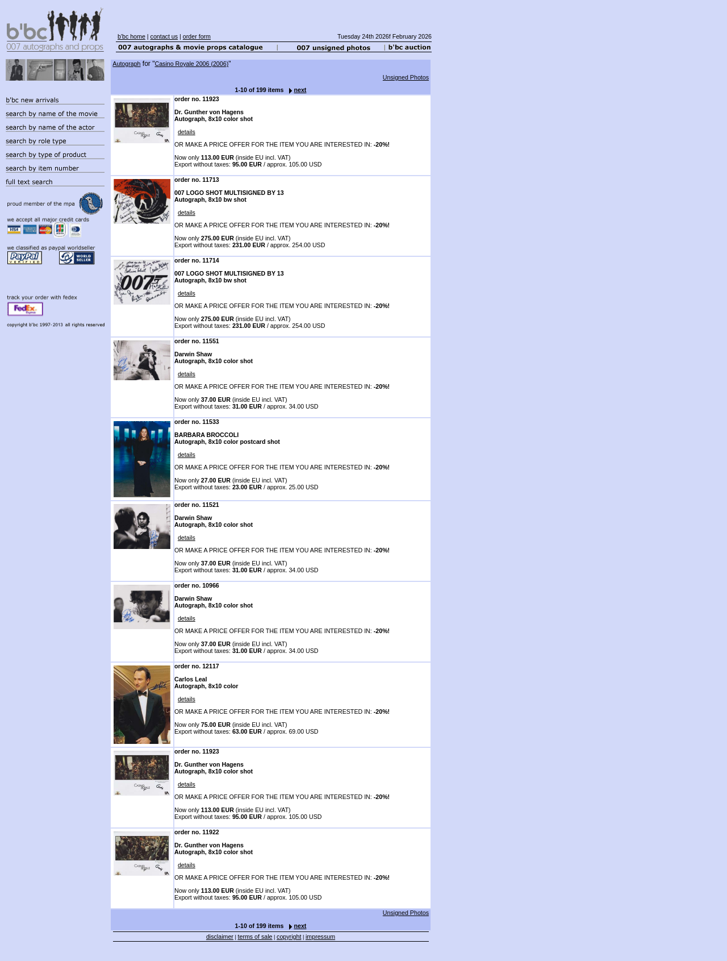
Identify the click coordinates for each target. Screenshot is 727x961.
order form (197, 36)
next (294, 89)
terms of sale (255, 936)
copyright (289, 936)
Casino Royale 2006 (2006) (191, 63)
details (186, 131)
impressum (320, 936)
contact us (164, 36)
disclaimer (219, 936)
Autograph (126, 63)
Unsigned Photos (406, 77)
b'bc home (131, 36)
